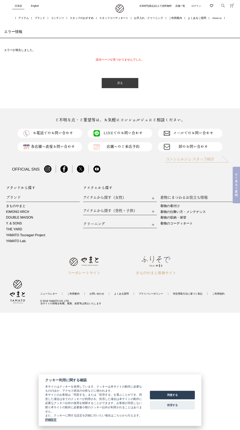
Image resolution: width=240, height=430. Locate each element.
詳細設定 (51, 419)
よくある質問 (121, 293)
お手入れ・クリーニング (148, 17)
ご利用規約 (218, 293)
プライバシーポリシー (151, 293)
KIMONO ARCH (17, 211)
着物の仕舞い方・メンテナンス (183, 211)
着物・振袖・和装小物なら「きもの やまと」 (120, 8)
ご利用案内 (175, 17)
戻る (120, 82)
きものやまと (16, 206)
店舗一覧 (180, 5)
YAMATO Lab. (16, 241)
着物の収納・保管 (173, 217)
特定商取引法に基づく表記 (187, 293)
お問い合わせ (96, 293)
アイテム (23, 17)
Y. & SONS (14, 223)
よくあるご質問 (197, 17)
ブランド (40, 17)
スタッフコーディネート (113, 17)
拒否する (172, 405)
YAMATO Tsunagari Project (25, 235)
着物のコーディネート (176, 223)
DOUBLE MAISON (19, 217)
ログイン (196, 5)
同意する (172, 394)
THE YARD (14, 229)
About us (216, 17)
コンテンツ (57, 17)
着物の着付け (170, 206)
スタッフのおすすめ (82, 17)
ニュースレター (48, 293)
